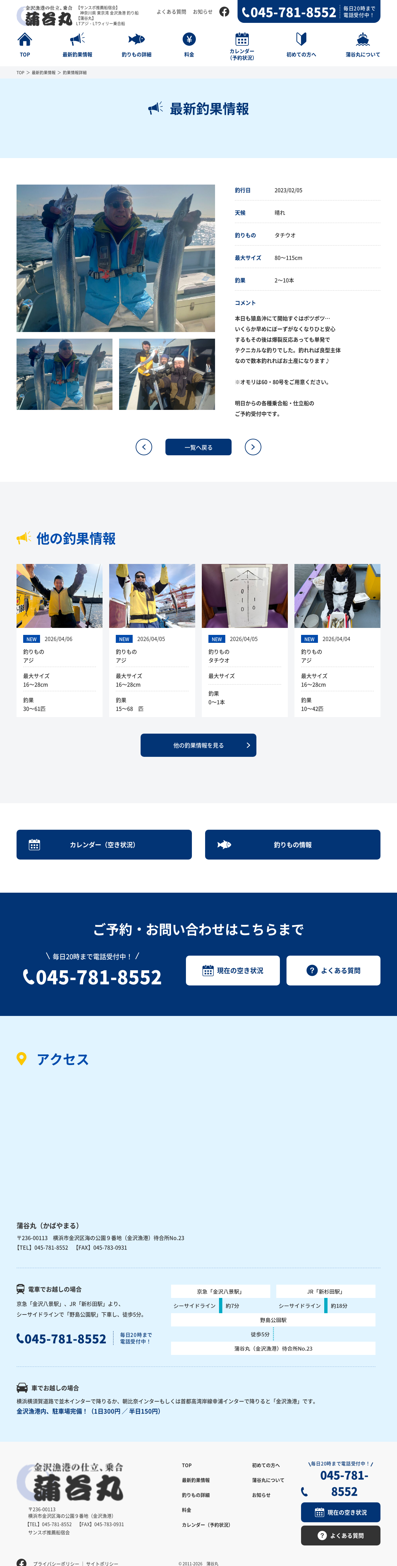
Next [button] (220, 258)
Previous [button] (11, 258)
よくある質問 (171, 11)
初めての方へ (266, 1469)
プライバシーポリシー (56, 1551)
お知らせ (203, 11)
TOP (20, 72)
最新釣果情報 (44, 72)
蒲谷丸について (268, 1484)
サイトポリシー (102, 1551)
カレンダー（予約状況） (207, 1529)
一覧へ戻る (198, 447)
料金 (186, 1514)
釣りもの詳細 (196, 1499)
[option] (116, 258)
